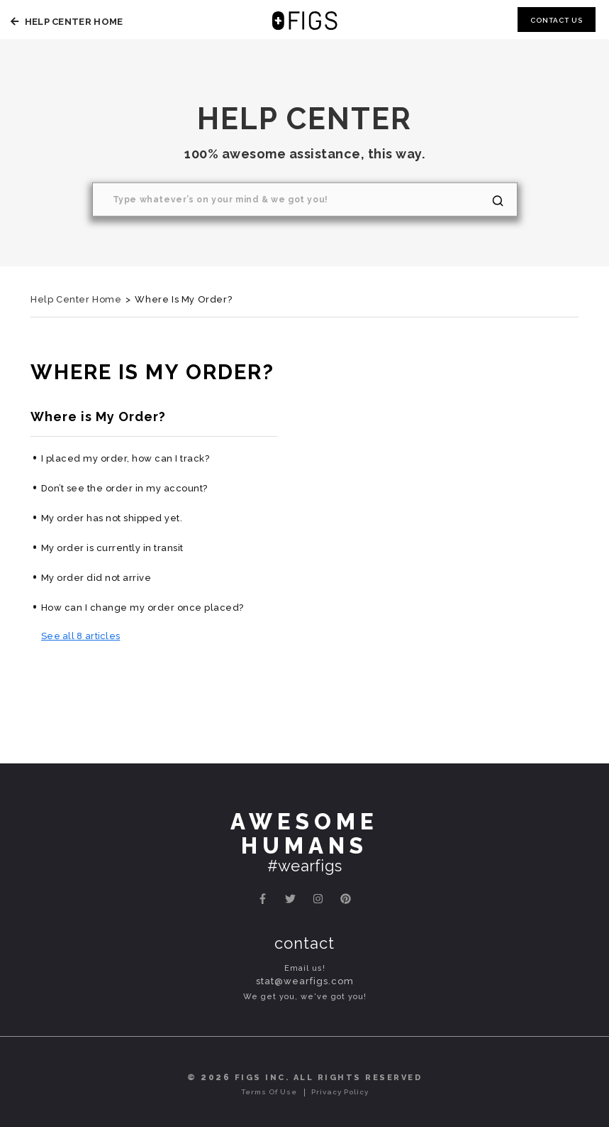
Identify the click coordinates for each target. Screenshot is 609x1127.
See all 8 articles (80, 636)
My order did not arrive (96, 577)
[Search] (305, 200)
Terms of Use (269, 1092)
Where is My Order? (98, 416)
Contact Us (556, 20)
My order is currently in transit (112, 548)
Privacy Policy (340, 1092)
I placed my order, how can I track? (125, 458)
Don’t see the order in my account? (124, 488)
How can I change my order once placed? (142, 607)
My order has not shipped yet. (112, 518)
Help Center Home (65, 21)
